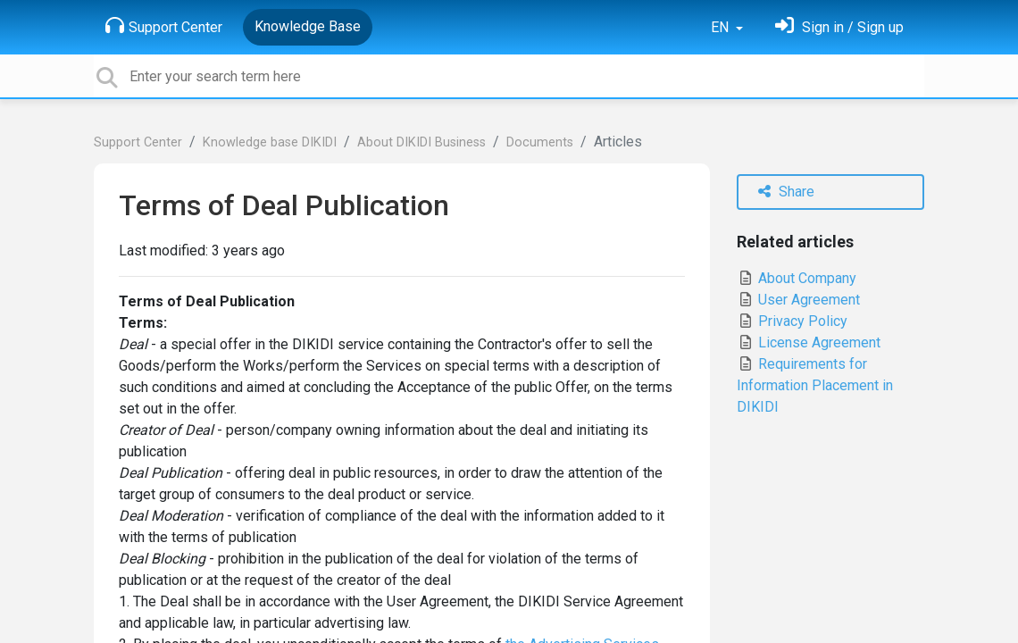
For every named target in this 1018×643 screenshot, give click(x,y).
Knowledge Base (307, 26)
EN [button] (721, 27)
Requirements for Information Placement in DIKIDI (815, 385)
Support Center (163, 26)
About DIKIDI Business (421, 142)
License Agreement (808, 342)
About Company (796, 278)
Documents (539, 142)
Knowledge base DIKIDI (270, 142)
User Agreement (798, 299)
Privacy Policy (792, 321)
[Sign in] (839, 27)
